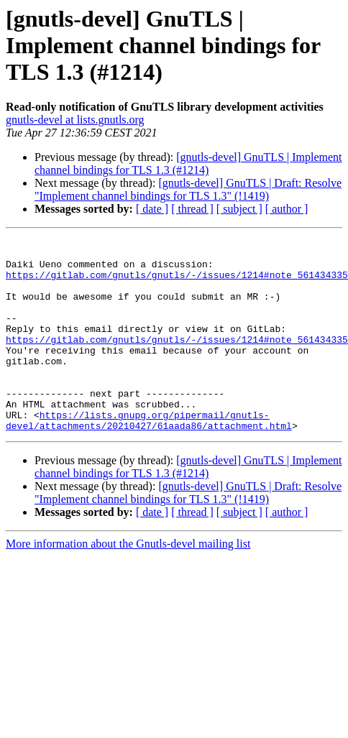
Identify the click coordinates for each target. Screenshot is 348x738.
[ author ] (286, 209)
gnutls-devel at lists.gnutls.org (75, 120)
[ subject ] (239, 209)
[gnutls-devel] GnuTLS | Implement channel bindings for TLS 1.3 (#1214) (188, 163)
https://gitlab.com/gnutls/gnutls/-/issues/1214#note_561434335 (177, 283)
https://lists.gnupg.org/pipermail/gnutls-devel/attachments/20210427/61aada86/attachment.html (149, 458)
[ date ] (152, 209)
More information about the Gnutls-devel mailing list (128, 582)
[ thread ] (192, 209)
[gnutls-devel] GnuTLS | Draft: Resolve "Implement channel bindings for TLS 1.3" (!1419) (188, 189)
